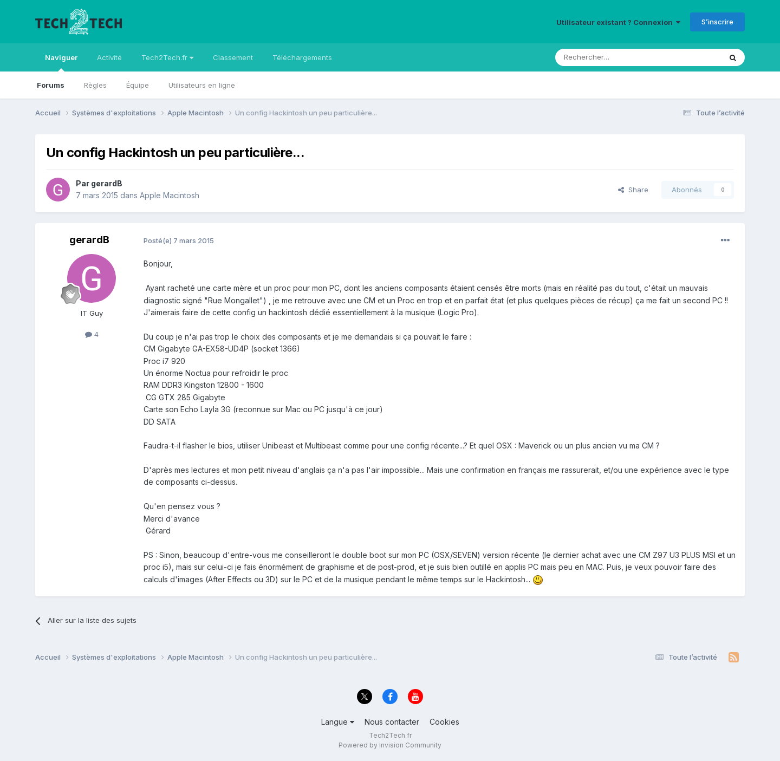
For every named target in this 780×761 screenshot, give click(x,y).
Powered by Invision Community (390, 745)
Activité (109, 57)
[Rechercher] (614, 57)
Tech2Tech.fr (167, 57)
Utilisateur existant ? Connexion (618, 22)
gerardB (106, 183)
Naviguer (61, 62)
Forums (50, 85)
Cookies (444, 721)
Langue (337, 721)
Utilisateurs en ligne (201, 85)
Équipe (137, 85)
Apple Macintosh (169, 195)
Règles (95, 85)
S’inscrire (717, 21)
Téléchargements (302, 57)
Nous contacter (392, 721)
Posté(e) (179, 240)
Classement (233, 57)
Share (633, 189)
